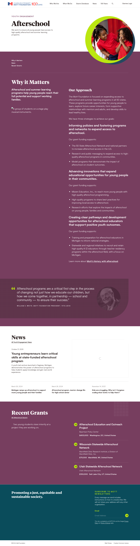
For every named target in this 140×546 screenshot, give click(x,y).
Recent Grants (17, 66)
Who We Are (54, 4)
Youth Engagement (23, 16)
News (95, 4)
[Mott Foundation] (25, 3)
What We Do (67, 4)
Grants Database (82, 4)
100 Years (104, 4)
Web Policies (108, 543)
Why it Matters (17, 60)
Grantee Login (127, 3)
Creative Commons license (121, 543)
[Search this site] (112, 4)
